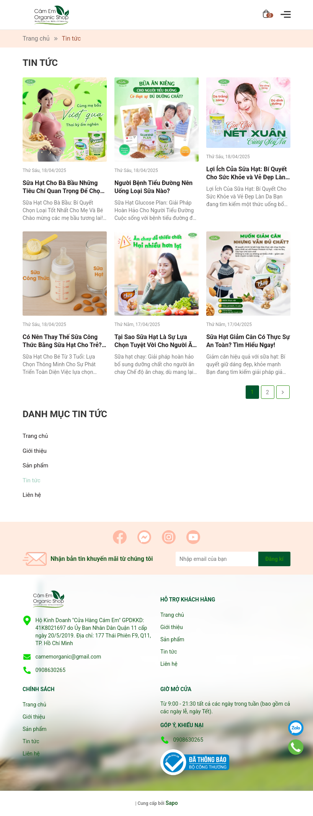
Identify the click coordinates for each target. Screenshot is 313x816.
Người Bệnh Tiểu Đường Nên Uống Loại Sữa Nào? (153, 187)
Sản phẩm (35, 465)
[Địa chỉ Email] (233, 559)
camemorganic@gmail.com (68, 657)
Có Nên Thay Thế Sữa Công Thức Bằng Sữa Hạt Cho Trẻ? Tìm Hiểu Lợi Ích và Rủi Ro (62, 341)
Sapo (172, 803)
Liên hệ (32, 495)
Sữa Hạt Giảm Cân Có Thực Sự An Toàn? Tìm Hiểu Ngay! (248, 341)
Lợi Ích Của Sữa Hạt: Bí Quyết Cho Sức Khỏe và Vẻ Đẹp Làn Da (246, 173)
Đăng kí (274, 559)
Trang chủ (35, 436)
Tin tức (32, 480)
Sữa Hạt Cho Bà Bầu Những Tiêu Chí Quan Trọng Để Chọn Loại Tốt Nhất (63, 187)
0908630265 (50, 670)
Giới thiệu (35, 450)
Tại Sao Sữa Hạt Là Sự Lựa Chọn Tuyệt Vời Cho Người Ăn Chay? (155, 341)
